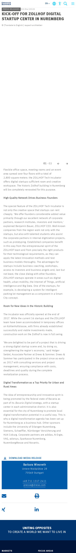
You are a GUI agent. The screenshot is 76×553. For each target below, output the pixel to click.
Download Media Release (25, 458)
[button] (58, 163)
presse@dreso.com (35, 485)
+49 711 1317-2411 (35, 481)
